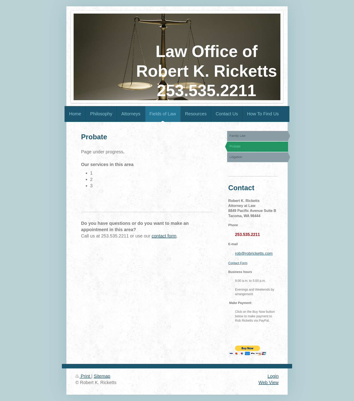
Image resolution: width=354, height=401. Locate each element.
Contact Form (237, 263)
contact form (163, 235)
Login (273, 376)
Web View (269, 382)
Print (83, 376)
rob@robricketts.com (253, 253)
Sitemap (102, 376)
